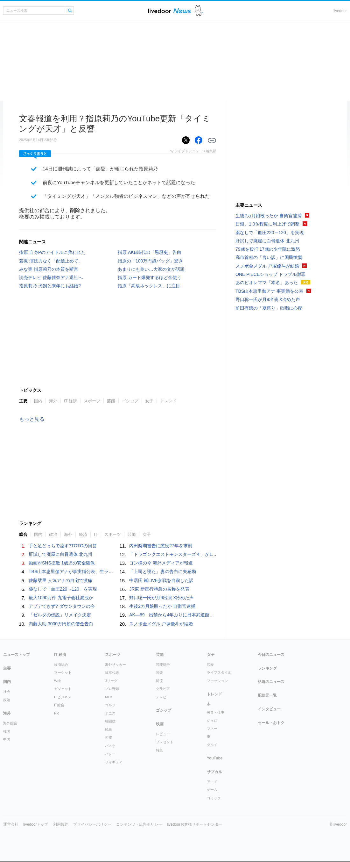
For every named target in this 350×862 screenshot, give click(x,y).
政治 (53, 534)
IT (96, 534)
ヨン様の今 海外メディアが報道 (161, 562)
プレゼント (164, 742)
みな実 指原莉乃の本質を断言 (48, 269)
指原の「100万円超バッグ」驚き (150, 260)
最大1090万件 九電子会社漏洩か (61, 597)
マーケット (63, 672)
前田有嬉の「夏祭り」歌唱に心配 (268, 308)
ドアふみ (199, 10)
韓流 (159, 681)
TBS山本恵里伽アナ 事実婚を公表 (269, 291)
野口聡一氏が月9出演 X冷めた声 (161, 597)
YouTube (215, 758)
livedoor (340, 11)
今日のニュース (271, 654)
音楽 (159, 672)
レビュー (163, 734)
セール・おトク (271, 723)
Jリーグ (111, 681)
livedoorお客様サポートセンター (194, 824)
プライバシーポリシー (92, 824)
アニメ (212, 782)
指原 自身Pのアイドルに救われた (52, 252)
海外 (53, 401)
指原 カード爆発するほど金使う (149, 277)
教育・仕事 (215, 712)
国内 (38, 401)
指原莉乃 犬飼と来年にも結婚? (50, 285)
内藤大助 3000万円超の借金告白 (61, 623)
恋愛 (210, 664)
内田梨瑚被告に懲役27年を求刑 (160, 545)
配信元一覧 (267, 695)
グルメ (212, 745)
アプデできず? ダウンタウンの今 (62, 606)
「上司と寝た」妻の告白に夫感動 (162, 571)
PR (56, 713)
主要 (23, 401)
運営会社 (10, 824)
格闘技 (110, 721)
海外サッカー (115, 664)
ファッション (217, 681)
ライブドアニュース (169, 11)
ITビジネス (62, 697)
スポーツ (92, 401)
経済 (83, 534)
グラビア (163, 689)
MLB (108, 697)
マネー (212, 728)
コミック (214, 798)
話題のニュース (271, 681)
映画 (160, 724)
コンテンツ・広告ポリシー (139, 824)
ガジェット (63, 689)
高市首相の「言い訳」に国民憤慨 (268, 257)
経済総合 (61, 664)
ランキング (267, 668)
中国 (6, 739)
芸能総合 (163, 664)
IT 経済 (70, 401)
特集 (159, 750)
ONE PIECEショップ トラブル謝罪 (270, 274)
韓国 (6, 731)
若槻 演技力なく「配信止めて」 (51, 260)
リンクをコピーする (211, 140)
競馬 (108, 729)
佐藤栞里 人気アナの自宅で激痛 (60, 580)
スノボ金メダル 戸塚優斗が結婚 (161, 623)
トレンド (168, 401)
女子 (149, 401)
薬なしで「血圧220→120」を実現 (63, 589)
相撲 (108, 737)
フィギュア (113, 762)
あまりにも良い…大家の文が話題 (151, 269)
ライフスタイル (219, 672)
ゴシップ (130, 401)
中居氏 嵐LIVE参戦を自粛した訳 (161, 580)
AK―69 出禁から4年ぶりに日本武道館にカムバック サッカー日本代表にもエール (213, 614)
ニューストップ (16, 654)
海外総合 (10, 723)
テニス (110, 713)
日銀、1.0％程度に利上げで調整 (267, 223)
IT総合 (59, 705)
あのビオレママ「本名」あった (266, 282)
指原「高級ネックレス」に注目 (149, 285)
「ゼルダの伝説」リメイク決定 (60, 614)
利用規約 (60, 824)
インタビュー (269, 709)
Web (57, 681)
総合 (23, 534)
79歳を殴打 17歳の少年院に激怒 (267, 249)
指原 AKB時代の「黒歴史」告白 (149, 252)
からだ (212, 720)
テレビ (161, 697)
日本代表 (112, 672)
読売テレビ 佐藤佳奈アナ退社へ (51, 277)
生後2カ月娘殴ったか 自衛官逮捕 (162, 606)
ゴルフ (110, 705)
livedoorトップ (35, 824)
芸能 (111, 401)
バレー (110, 754)
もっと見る (32, 419)
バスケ (110, 746)
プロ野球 (112, 689)
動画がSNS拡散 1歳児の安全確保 (62, 562)
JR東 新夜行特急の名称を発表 (159, 589)
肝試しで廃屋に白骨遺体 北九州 (60, 554)
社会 (6, 691)
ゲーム (212, 790)
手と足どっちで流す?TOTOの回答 (63, 545)
